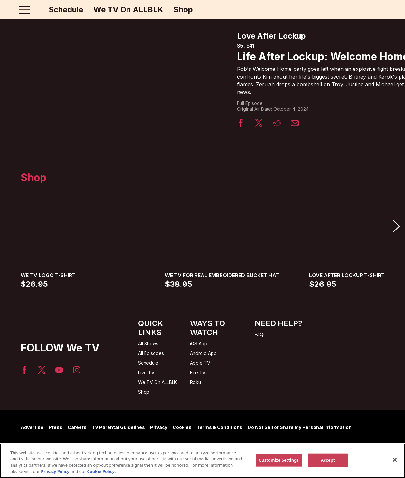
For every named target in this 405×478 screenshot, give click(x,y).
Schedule (66, 10)
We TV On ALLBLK (128, 10)
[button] (396, 226)
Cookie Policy (101, 471)
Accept (328, 460)
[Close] (395, 460)
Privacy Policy (55, 471)
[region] (202, 460)
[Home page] (79, 324)
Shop (183, 10)
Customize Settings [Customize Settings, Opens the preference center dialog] (279, 460)
